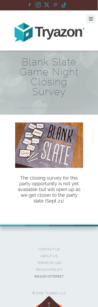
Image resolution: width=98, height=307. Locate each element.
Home (51, 102)
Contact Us (49, 249)
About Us (49, 256)
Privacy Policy (49, 270)
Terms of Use (49, 263)
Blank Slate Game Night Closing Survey (50, 108)
